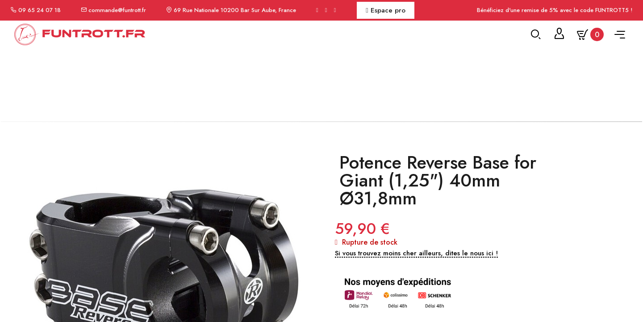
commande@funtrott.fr (117, 10)
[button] (416, 269)
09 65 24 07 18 (39, 10)
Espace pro (385, 10)
